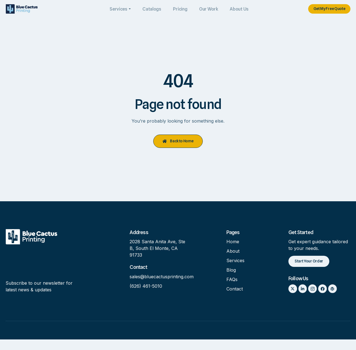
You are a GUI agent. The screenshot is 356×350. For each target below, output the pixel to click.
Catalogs (151, 9)
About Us (236, 9)
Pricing (179, 9)
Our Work (206, 9)
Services (120, 9)
